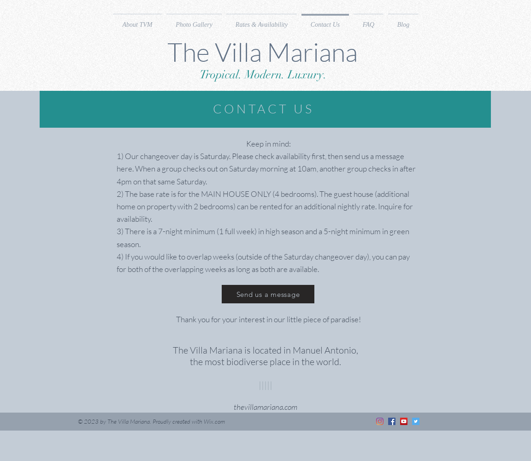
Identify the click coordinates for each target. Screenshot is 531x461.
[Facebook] (391, 421)
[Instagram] (380, 421)
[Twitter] (415, 421)
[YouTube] (403, 421)
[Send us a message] (268, 294)
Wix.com (214, 421)
